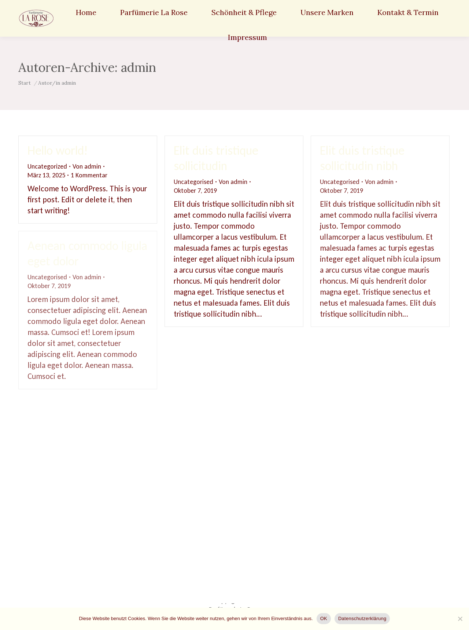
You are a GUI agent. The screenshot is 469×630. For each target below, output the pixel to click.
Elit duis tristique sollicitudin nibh (362, 158)
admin (138, 67)
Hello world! (57, 150)
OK (323, 618)
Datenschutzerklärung (362, 618)
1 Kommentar (89, 175)
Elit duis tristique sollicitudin (216, 158)
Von (87, 166)
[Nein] (460, 618)
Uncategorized (47, 166)
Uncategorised (193, 182)
